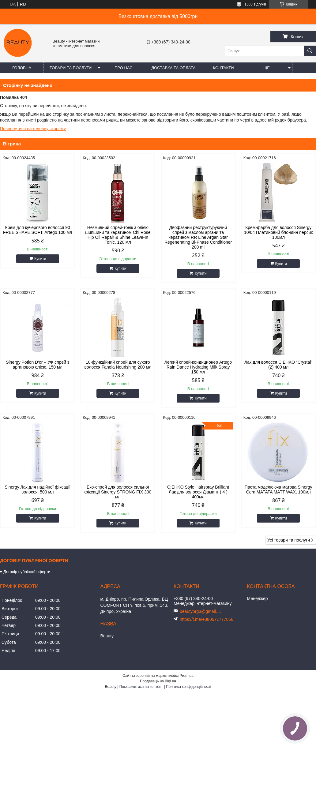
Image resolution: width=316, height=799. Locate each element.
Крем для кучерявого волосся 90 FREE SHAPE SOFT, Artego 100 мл (37, 230)
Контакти (223, 68)
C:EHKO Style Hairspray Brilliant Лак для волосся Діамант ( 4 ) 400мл (198, 492)
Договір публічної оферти (26, 571)
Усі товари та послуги (288, 540)
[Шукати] (310, 51)
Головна (21, 68)
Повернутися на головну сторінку (33, 128)
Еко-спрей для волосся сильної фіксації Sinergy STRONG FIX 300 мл (117, 492)
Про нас (124, 68)
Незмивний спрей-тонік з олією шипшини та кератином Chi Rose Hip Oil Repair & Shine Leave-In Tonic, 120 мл (117, 235)
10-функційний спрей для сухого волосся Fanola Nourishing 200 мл (117, 364)
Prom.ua (187, 675)
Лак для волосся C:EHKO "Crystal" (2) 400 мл (278, 364)
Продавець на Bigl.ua (158, 681)
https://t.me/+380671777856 (206, 619)
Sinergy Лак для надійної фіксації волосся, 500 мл (37, 489)
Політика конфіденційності (188, 687)
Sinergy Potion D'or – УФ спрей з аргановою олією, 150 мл (37, 364)
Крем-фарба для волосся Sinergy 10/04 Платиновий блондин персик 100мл (278, 232)
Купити (40, 259)
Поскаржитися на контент (141, 687)
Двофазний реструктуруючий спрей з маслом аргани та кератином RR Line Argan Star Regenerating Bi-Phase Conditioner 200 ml (198, 237)
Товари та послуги (71, 68)
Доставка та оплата (173, 68)
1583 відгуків (255, 4)
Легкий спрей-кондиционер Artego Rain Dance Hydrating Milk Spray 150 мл (198, 367)
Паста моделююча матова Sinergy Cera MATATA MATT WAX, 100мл (278, 489)
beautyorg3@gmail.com (201, 611)
